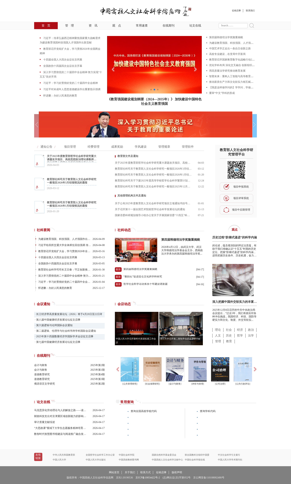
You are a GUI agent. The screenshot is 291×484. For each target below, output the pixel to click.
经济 (240, 329)
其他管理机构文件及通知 (131, 195)
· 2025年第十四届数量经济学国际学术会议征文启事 (63, 336)
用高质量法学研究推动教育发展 (227, 70)
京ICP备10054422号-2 (147, 477)
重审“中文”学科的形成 (222, 93)
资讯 (93, 25)
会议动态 (124, 304)
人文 (218, 335)
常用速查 (142, 25)
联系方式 (145, 472)
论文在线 (195, 25)
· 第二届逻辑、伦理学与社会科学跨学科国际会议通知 (65, 330)
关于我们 (130, 472)
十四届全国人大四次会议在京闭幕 (62, 59)
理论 (218, 329)
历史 (229, 335)
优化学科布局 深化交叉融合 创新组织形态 (233, 65)
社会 (229, 329)
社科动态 (124, 230)
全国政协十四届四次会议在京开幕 (62, 66)
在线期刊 (168, 25)
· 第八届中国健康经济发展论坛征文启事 (57, 319)
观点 (116, 25)
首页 (46, 25)
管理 (69, 25)
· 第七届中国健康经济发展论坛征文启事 (57, 342)
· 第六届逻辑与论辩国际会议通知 (53, 325)
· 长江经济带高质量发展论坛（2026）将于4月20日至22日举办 (68, 314)
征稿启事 (161, 472)
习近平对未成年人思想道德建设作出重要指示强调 (71, 89)
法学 (251, 335)
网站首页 (114, 472)
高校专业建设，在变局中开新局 (227, 54)
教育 (229, 341)
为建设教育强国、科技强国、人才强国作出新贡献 (237, 43)
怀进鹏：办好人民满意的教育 (59, 95)
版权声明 (177, 472)
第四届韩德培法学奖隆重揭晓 (226, 37)
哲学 (240, 335)
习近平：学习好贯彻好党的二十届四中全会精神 (70, 83)
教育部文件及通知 (127, 156)
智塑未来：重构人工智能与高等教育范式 (232, 76)
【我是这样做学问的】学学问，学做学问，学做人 (237, 87)
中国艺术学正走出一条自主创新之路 (230, 48)
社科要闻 (43, 230)
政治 (251, 329)
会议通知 (43, 304)
